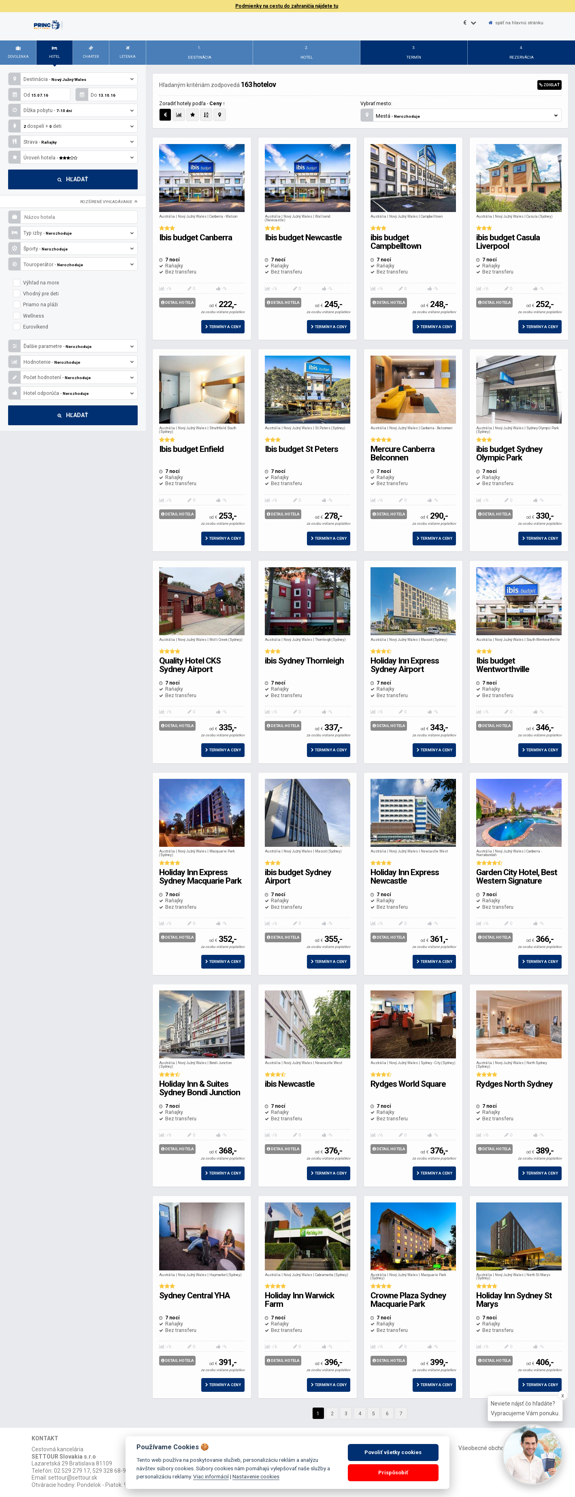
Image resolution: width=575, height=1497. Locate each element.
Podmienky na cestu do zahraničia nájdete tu (286, 6)
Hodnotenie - (71, 362)
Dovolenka (18, 51)
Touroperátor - (71, 264)
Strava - (71, 142)
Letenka (127, 51)
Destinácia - (71, 79)
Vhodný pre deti (36, 293)
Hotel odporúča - (71, 393)
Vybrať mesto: (376, 103)
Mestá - (459, 115)
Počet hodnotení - (71, 377)
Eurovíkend (30, 326)
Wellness (28, 315)
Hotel (54, 51)
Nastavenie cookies (255, 1476)
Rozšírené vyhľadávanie (109, 201)
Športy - (71, 248)
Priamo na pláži (35, 304)
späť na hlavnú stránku (515, 22)
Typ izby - (71, 233)
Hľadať (73, 179)
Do (95, 94)
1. (199, 53)
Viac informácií (211, 1476)
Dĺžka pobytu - (71, 110)
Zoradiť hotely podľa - (192, 103)
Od (28, 94)
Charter (91, 51)
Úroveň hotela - (71, 157)
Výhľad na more (36, 282)
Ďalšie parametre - (71, 346)
